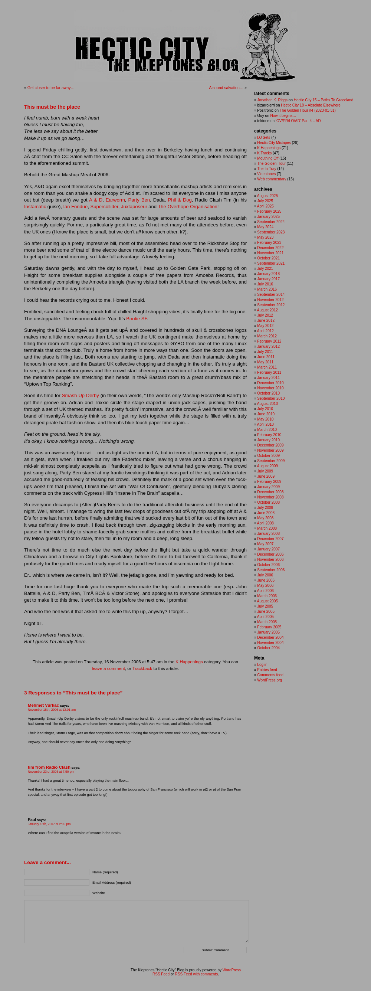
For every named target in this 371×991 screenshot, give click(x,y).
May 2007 (265, 544)
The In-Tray (266, 169)
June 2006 (266, 580)
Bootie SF (136, 318)
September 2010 (271, 398)
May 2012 (265, 326)
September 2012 (271, 305)
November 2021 (270, 253)
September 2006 (271, 570)
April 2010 (265, 424)
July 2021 (265, 268)
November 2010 (270, 388)
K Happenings (189, 661)
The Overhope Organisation (187, 206)
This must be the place (52, 107)
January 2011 (268, 378)
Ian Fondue (75, 206)
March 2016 (267, 289)
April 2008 (265, 523)
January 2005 (268, 632)
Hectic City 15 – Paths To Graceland (323, 100)
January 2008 (268, 534)
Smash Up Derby (80, 395)
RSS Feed (161, 974)
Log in (262, 665)
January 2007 (268, 549)
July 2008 (265, 508)
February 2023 (269, 243)
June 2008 (266, 513)
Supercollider (104, 206)
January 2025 (268, 217)
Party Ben (139, 200)
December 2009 (270, 445)
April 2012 (265, 331)
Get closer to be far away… (51, 87)
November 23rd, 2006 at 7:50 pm (51, 771)
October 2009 (268, 456)
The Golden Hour (271, 163)
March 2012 (267, 336)
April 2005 (265, 617)
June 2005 (266, 611)
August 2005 (267, 601)
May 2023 (265, 237)
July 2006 (265, 575)
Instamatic (35, 206)
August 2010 (267, 404)
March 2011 (267, 367)
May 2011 (265, 362)
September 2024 (271, 222)
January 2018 (268, 274)
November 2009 (270, 450)
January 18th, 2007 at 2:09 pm (49, 824)
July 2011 (265, 352)
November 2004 (270, 643)
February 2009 (269, 482)
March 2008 (267, 528)
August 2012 (267, 310)
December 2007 (270, 539)
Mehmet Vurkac (43, 705)
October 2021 (268, 258)
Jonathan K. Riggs (272, 100)
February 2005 (269, 627)
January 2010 (268, 440)
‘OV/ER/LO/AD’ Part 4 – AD (298, 121)
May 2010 (265, 419)
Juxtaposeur (134, 206)
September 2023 (271, 232)
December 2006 (270, 554)
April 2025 (265, 206)
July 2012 (265, 315)
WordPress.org (269, 680)
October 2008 (268, 502)
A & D (95, 200)
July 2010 (265, 409)
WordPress (232, 970)
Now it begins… (283, 116)
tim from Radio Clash (49, 767)
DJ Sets (263, 137)
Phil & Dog (180, 200)
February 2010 (269, 435)
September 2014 (271, 294)
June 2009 (266, 476)
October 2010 (268, 393)
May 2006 (265, 585)
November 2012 (270, 300)
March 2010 (267, 430)
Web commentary (271, 179)
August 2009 (267, 466)
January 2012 (268, 346)
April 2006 (265, 591)
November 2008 (270, 497)
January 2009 (268, 487)
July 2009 (265, 471)
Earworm (115, 200)
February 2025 (269, 211)
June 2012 (266, 320)
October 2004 (268, 648)
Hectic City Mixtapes (274, 143)
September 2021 (271, 263)
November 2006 (270, 559)
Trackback (142, 668)
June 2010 (266, 414)
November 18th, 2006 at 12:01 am (52, 710)
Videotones (266, 174)
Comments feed (270, 675)
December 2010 (270, 383)
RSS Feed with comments (196, 974)
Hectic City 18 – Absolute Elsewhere (311, 105)
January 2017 (268, 279)
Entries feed (267, 670)
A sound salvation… (226, 87)
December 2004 (270, 637)
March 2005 (267, 622)
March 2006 (267, 596)
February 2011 (269, 372)
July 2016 (265, 284)
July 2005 (265, 606)
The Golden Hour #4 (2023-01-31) (308, 110)
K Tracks (264, 153)
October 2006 (268, 565)
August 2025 (267, 196)
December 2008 (270, 492)
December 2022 (270, 248)
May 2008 (265, 518)
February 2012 (269, 341)
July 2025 (265, 201)
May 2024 (265, 227)
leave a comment (108, 668)
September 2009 (271, 461)
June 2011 (266, 357)
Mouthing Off (267, 158)
